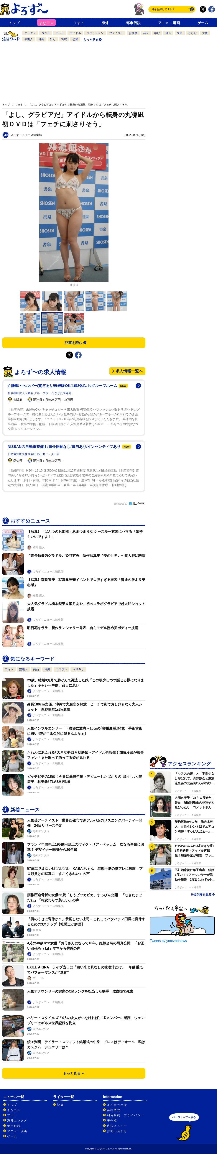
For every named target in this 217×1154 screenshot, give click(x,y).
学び (157, 33)
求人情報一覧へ (129, 371)
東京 (179, 33)
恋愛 (75, 39)
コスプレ (61, 669)
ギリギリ (78, 669)
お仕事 (133, 33)
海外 (105, 23)
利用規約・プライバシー (125, 1115)
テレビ (60, 33)
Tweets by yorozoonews (168, 941)
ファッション (95, 33)
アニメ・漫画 (169, 23)
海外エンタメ (17, 1120)
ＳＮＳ (45, 33)
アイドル (75, 33)
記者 (60, 1104)
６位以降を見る (201, 894)
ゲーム (202, 23)
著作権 (112, 1120)
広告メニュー (117, 1126)
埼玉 (168, 33)
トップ (14, 23)
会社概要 (113, 1110)
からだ (192, 33)
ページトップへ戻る (184, 1117)
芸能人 (29, 39)
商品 (36, 669)
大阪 (205, 33)
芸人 (146, 33)
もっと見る (90, 39)
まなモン (46, 23)
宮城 (64, 39)
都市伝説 (133, 23)
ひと (53, 39)
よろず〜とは (117, 1104)
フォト (78, 23)
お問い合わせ (117, 1131)
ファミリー (116, 33)
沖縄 (41, 39)
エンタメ (30, 33)
